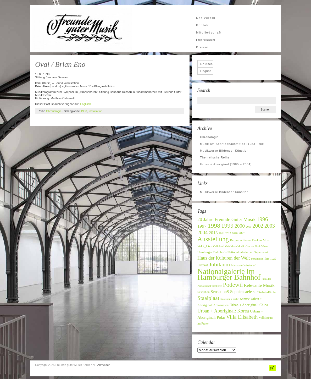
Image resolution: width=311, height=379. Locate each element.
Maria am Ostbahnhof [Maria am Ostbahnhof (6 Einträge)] (243, 265)
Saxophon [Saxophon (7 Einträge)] (203, 292)
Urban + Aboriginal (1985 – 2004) (226, 164)
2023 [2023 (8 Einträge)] (242, 233)
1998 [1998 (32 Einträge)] (214, 225)
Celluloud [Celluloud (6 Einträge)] (218, 246)
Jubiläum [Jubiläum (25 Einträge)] (219, 264)
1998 (84, 111)
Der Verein (205, 17)
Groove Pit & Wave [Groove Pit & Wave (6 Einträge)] (257, 246)
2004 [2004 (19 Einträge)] (202, 232)
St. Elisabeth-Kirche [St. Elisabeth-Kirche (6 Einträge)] (264, 292)
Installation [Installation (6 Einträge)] (257, 258)
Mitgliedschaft (209, 32)
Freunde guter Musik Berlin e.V (82, 29)
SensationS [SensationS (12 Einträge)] (220, 291)
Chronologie (54, 111)
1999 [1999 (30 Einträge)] (227, 225)
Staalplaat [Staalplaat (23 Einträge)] (208, 298)
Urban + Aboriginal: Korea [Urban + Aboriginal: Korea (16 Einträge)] (223, 311)
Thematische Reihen (216, 157)
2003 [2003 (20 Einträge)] (269, 226)
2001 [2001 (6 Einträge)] (248, 226)
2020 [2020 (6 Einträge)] (234, 233)
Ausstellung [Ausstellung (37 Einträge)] (213, 239)
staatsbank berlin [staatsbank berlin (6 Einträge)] (229, 299)
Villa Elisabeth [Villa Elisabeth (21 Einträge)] (242, 317)
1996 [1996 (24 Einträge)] (262, 219)
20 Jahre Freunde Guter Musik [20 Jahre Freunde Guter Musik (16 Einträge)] (226, 219)
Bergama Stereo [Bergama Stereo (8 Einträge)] (240, 240)
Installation (96, 111)
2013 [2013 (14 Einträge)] (213, 232)
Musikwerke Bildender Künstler (224, 150)
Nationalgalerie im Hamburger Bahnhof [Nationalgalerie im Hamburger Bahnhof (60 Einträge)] (228, 274)
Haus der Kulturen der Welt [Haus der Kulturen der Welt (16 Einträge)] (223, 258)
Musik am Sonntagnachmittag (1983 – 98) (232, 143)
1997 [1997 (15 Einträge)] (202, 226)
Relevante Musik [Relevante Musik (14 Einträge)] (259, 285)
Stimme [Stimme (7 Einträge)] (244, 299)
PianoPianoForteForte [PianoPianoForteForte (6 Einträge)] (209, 285)
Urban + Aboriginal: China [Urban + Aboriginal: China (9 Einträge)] (249, 305)
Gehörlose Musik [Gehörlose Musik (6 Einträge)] (235, 246)
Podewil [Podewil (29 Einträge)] (233, 284)
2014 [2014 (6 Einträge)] (221, 233)
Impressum (205, 39)
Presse (202, 47)
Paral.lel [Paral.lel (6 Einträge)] (266, 278)
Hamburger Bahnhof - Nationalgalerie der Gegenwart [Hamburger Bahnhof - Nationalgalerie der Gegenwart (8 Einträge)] (232, 252)
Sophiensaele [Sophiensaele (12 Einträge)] (241, 291)
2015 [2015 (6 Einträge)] (228, 233)
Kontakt (203, 25)
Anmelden (103, 364)
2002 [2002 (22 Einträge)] (257, 226)
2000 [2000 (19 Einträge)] (240, 226)
